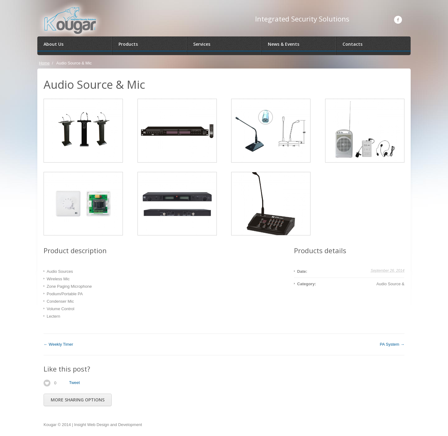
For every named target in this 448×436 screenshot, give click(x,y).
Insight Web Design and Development (108, 424)
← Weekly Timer (58, 344)
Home (44, 63)
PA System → (392, 344)
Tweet (74, 382)
